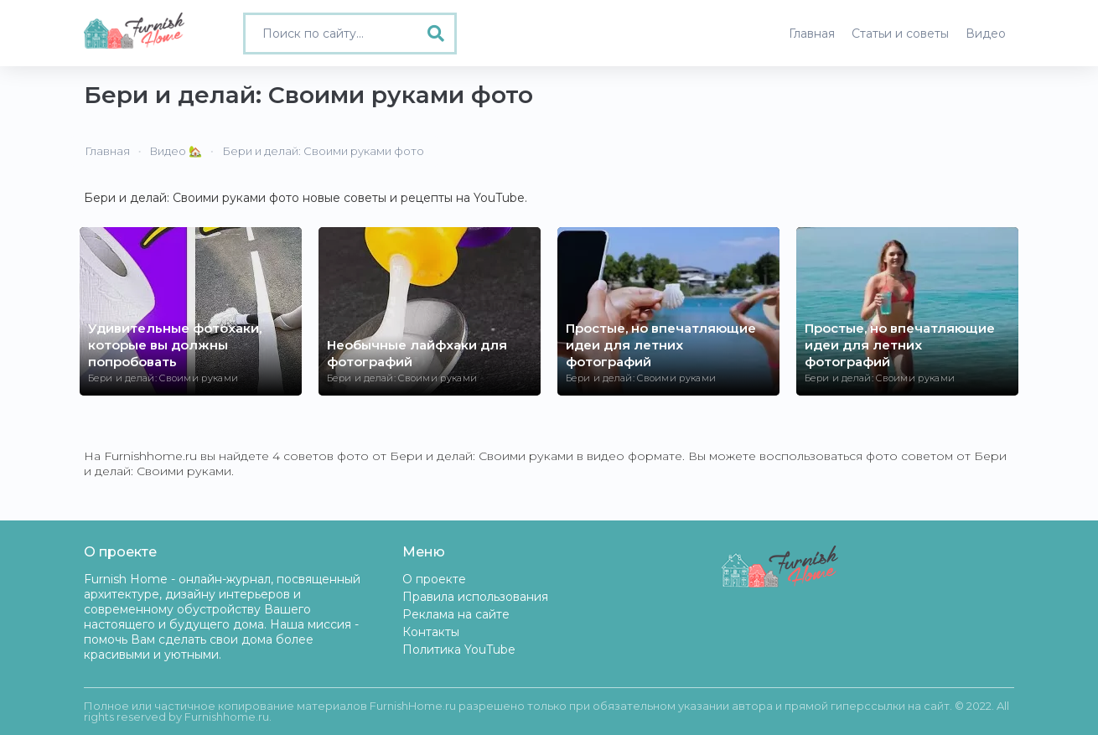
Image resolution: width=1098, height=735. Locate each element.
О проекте (434, 579)
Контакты (430, 631)
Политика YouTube (458, 649)
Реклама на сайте (456, 614)
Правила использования (475, 596)
